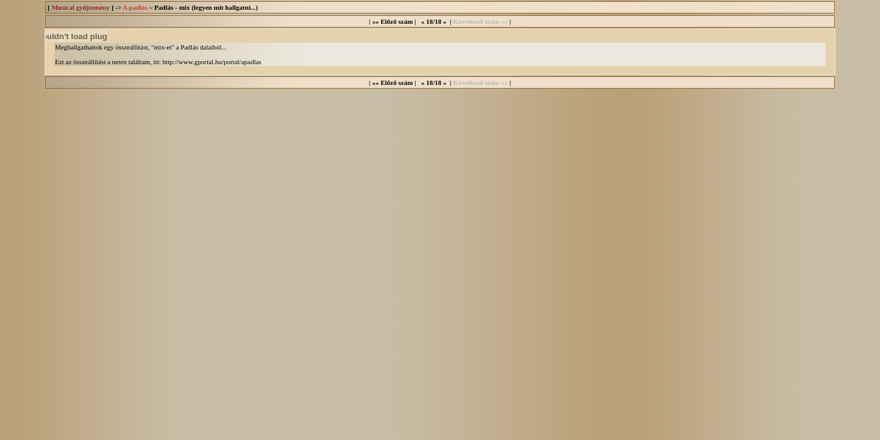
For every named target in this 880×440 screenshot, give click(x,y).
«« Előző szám (392, 21)
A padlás (135, 7)
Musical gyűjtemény (80, 7)
